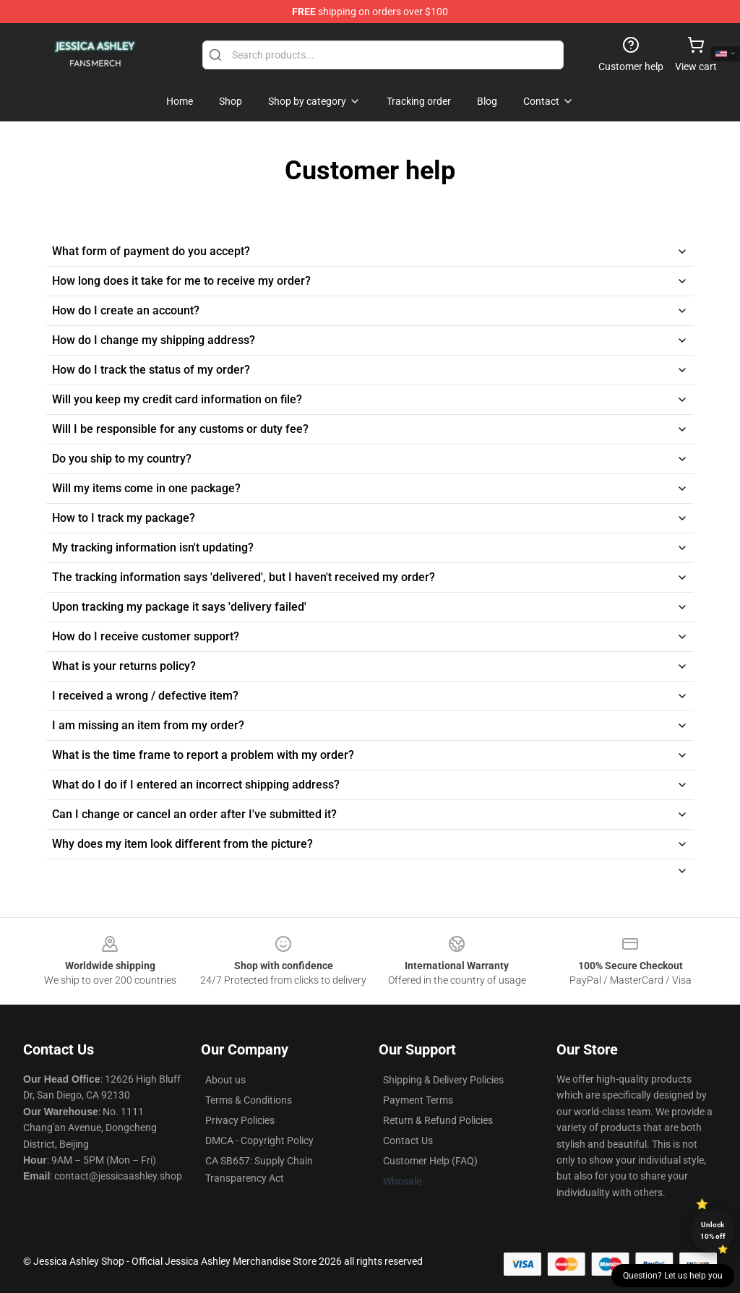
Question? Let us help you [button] (673, 1276)
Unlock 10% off (713, 1230)
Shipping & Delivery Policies (443, 1080)
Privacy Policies (240, 1120)
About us (225, 1080)
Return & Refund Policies (438, 1120)
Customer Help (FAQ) (430, 1161)
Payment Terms (418, 1100)
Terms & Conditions (248, 1100)
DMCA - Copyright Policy (259, 1140)
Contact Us (408, 1140)
